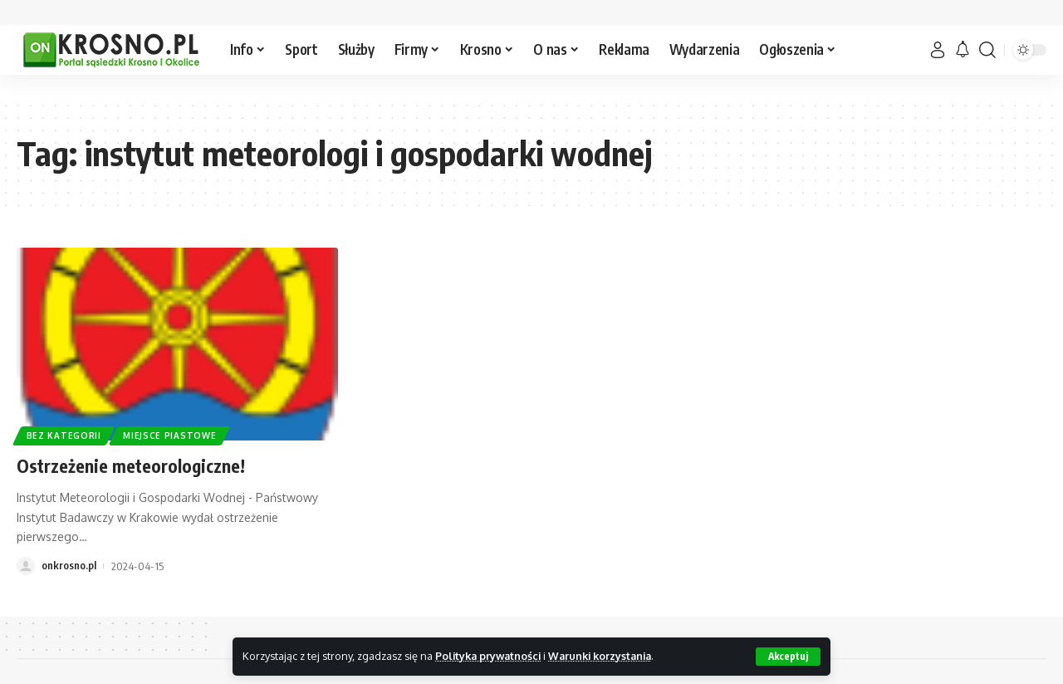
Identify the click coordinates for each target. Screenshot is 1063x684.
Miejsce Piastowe (170, 435)
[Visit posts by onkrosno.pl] (26, 566)
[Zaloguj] (937, 50)
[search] (987, 50)
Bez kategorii (64, 435)
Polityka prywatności (490, 655)
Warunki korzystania (607, 655)
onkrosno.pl (69, 566)
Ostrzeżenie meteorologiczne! (132, 465)
